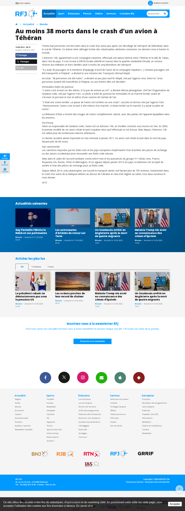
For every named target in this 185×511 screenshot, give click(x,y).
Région (18, 399)
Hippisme (51, 422)
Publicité (146, 410)
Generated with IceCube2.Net (157, 482)
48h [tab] (22, 266)
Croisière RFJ (127, 13)
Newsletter (147, 433)
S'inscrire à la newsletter (92, 341)
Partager (21, 55)
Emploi (113, 422)
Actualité (49, 13)
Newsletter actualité (23, 429)
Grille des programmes (89, 410)
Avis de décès (116, 426)
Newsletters (101, 377)
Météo (113, 410)
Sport (61, 13)
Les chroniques (85, 403)
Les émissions (85, 399)
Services (111, 13)
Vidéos (99, 13)
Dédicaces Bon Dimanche (90, 414)
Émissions (74, 13)
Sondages (83, 433)
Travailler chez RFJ (150, 414)
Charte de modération (152, 426)
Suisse (17, 403)
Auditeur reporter (23, 426)
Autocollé (83, 429)
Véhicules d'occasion (119, 399)
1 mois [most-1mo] (51, 266)
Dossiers (18, 422)
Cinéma (113, 403)
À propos (146, 399)
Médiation (146, 422)
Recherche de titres (87, 407)
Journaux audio (21, 418)
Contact (145, 429)
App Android (139, 377)
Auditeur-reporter (158, 3)
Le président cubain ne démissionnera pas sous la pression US (31, 296)
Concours (83, 437)
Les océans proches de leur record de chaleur (70, 294)
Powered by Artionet (134, 482)
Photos (87, 13)
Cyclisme (50, 414)
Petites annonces (117, 414)
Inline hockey (52, 433)
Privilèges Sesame (118, 407)
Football (50, 399)
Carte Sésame (148, 407)
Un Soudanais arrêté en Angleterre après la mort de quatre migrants (111, 233)
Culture (18, 414)
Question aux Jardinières (89, 422)
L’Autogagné (84, 426)
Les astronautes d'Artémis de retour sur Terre (70, 233)
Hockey (50, 403)
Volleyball (51, 410)
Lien (20, 68)
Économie (19, 410)
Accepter (175, 504)
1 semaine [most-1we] (36, 266)
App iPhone (120, 377)
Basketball (51, 407)
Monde (44, 24)
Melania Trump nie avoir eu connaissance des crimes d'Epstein (150, 233)
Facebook (45, 377)
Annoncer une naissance (89, 418)
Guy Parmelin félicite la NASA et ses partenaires (31, 231)
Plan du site (50, 485)
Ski (48, 418)
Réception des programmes (154, 403)
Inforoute (114, 418)
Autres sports (52, 437)
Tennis (49, 426)
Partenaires (147, 418)
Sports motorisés (54, 429)
